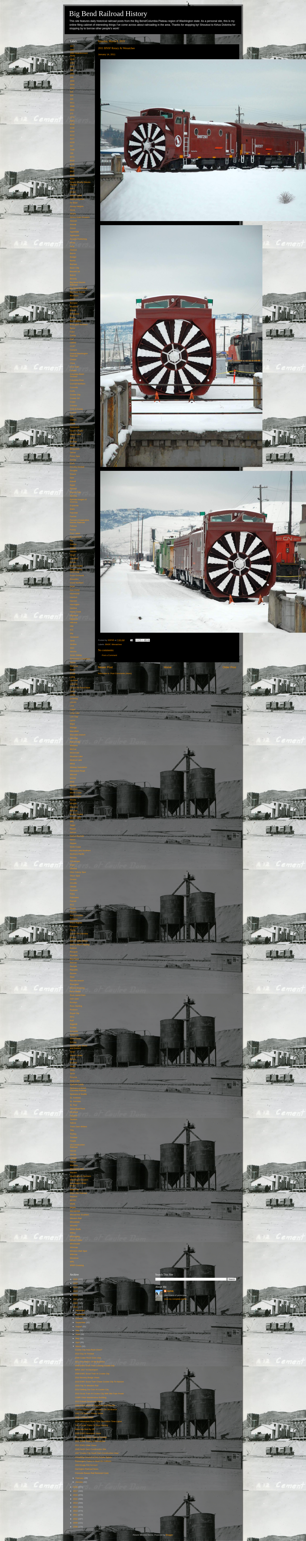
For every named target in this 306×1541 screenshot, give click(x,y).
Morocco (74, 807)
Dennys (73, 441)
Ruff (72, 1020)
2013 (75, 1507)
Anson (73, 228)
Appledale (74, 232)
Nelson (73, 832)
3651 (72, 110)
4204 (72, 131)
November (81, 1314)
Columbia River (77, 380)
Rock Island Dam (78, 995)
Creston (73, 405)
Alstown (73, 221)
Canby (73, 335)
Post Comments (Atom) (121, 673)
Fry (71, 540)
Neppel (73, 843)
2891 (72, 74)
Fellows (73, 526)
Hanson (73, 601)
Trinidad (73, 1137)
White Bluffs (75, 1229)
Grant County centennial (76, 570)
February (80, 1478)
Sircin (72, 1073)
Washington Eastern (79, 1180)
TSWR (73, 1141)
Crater (73, 402)
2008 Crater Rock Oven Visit (88, 1358)
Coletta (73, 370)
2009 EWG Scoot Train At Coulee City (92, 1374)
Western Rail (76, 1218)
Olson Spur (75, 876)
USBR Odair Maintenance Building (90, 1397)
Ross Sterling (76, 1006)
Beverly (73, 279)
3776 (72, 117)
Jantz (72, 640)
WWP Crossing (77, 1265)
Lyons (72, 720)
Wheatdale (75, 1222)
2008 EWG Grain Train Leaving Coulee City (94, 1366)
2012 (75, 1511)
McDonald (74, 753)
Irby (71, 633)
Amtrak (73, 224)
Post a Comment (109, 655)
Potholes (74, 919)
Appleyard (74, 235)
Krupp (72, 673)
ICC (71, 630)
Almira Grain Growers (80, 217)
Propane (74, 926)
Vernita (73, 1154)
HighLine (74, 619)
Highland (74, 615)
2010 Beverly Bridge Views (87, 1377)
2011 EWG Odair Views (85, 1445)
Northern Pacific (77, 854)
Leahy (73, 695)
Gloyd (72, 555)
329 (71, 99)
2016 (75, 1495)
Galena (73, 544)
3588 (72, 106)
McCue (73, 749)
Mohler (73, 778)
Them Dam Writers (78, 1126)
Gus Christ (75, 590)
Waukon (73, 1196)
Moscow (74, 810)
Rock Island (75, 991)
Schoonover (75, 1038)
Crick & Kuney (76, 409)
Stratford (74, 1112)
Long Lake (74, 713)
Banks (73, 260)
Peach (73, 908)
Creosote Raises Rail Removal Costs (92, 1473)
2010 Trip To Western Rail (86, 1385)
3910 (72, 121)
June (78, 1334)
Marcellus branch (78, 735)
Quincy (73, 937)
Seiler (72, 1052)
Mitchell (73, 774)
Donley (73, 460)
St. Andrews (75, 1098)
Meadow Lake (76, 756)
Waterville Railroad (78, 1193)
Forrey (73, 530)
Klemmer (74, 666)
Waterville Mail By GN (85, 1429)
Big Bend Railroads (79, 288)
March (79, 1346)
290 (71, 77)
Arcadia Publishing (78, 239)
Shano (73, 1066)
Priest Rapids (76, 923)
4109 (72, 128)
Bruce (72, 317)
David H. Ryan (76, 431)
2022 (75, 1295)
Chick (72, 363)
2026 (75, 1279)
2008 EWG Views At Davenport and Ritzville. (95, 1405)
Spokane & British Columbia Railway (78, 1089)
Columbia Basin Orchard (77, 375)
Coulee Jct (75, 398)
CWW (72, 423)
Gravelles (74, 579)
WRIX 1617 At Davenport (86, 1370)
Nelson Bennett (77, 836)
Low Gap (74, 716)
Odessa (73, 868)
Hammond (74, 593)
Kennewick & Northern (80, 659)
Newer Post (105, 667)
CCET (73, 346)
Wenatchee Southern (79, 1215)
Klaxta (73, 662)
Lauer (72, 691)
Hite (72, 626)
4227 (72, 139)
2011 (75, 1515)
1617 (72, 46)
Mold (72, 782)
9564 (72, 179)
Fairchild (74, 513)
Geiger (73, 548)
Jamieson (74, 637)
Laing (72, 677)
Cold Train (74, 367)
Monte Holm (75, 796)
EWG (72, 509)
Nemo (72, 839)
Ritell (72, 977)
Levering (74, 698)
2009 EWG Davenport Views (88, 1433)
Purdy (72, 930)
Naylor (73, 829)
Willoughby (75, 1236)
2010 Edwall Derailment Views (89, 1401)
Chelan (73, 359)
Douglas (74, 470)
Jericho (73, 651)
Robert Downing (77, 988)
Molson (73, 785)
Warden (73, 1172)
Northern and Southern (80, 850)
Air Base (74, 203)
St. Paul (73, 1105)
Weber (73, 1207)
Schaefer (74, 1031)
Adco (72, 188)
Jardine (73, 644)
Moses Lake (75, 818)
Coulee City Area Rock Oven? (88, 1350)
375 (71, 113)
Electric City (75, 492)
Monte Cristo (76, 793)
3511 (72, 103)
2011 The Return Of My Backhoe (90, 1362)
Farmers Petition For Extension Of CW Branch (96, 1409)
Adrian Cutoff (76, 195)
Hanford (73, 597)
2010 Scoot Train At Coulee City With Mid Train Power (99, 1393)
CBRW (73, 343)
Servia (73, 1059)
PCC (72, 905)
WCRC (73, 1200)
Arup (72, 246)
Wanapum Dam (77, 1169)
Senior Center (76, 1055)
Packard (74, 890)
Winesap (74, 1247)
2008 (75, 1527)
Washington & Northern (80, 1176)
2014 (75, 1503)
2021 (75, 1299)
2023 (75, 1291)
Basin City (74, 268)
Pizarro (73, 912)
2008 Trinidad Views (84, 1417)
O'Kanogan (75, 861)
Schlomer (74, 1035)
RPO (72, 1017)
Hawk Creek (75, 612)
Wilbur (73, 1233)
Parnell (73, 901)
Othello (73, 886)
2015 (75, 1499)
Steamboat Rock (77, 1108)
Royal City (74, 1013)
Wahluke (74, 1165)
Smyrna (73, 1077)
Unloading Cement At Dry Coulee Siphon (93, 1457)
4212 (72, 135)
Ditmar (73, 452)
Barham (73, 264)
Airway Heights (77, 206)
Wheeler (74, 1225)
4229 (72, 142)
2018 (75, 1487)
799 (71, 153)
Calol (72, 332)
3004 (72, 84)
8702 (72, 164)
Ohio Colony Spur (78, 872)
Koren (72, 670)
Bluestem (74, 296)
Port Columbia (76, 915)
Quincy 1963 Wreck (79, 941)
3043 (72, 88)
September (81, 1322)
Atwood (73, 250)
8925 (72, 171)
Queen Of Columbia (79, 933)
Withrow (73, 1254)
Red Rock (74, 959)
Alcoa (72, 210)
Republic (74, 970)
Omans (73, 879)
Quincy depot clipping (79, 944)
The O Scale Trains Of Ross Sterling (91, 1425)
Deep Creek (75, 434)
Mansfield (74, 731)
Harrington (74, 604)
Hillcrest (73, 622)
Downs (73, 474)
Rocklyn (73, 1002)
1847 (72, 50)
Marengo (74, 738)
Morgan (73, 803)
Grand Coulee (76, 566)
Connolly (74, 387)
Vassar (73, 1151)
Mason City (75, 742)
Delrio (72, 438)
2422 (72, 66)
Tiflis (72, 1130)
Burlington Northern (79, 324)
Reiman (73, 963)
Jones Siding (76, 655)
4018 (72, 124)
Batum (73, 275)
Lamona (73, 684)
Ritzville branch (77, 980)
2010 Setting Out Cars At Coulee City (92, 1389)
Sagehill (73, 1024)
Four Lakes (75, 533)
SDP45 (170, 1291)
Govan (73, 562)
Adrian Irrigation (77, 199)
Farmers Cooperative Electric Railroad (79, 521)
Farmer (73, 516)
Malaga (73, 727)
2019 (75, 1307)
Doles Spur (75, 456)
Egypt (72, 485)
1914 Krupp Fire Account (86, 1465)
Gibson (73, 551)
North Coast (75, 847)
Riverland (74, 984)
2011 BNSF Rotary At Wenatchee (90, 1441)
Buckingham (75, 321)
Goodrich (74, 558)
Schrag (73, 1042)
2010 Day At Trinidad (84, 1354)
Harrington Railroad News (86, 1469)
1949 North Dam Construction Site (90, 1449)
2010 (75, 1519)
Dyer (72, 478)
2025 (75, 1283)
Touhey (73, 1134)
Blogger (169, 1535)
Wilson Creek (76, 1240)
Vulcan (73, 1162)
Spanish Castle (77, 1084)
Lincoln (73, 702)
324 (71, 92)
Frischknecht (76, 537)
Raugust (74, 952)
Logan (73, 709)
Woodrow (74, 1258)
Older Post (229, 667)
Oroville (73, 883)
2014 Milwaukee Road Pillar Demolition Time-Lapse (98, 1421)
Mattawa (74, 745)
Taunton (73, 1119)
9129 (72, 175)
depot (72, 445)
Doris (72, 463)
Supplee (74, 1116)
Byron (72, 328)
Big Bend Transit (77, 292)
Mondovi (74, 789)
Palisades (74, 897)
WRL (72, 1262)
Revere (73, 973)
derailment (74, 449)
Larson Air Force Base (80, 687)
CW (71, 416)
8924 (72, 168)
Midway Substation (78, 767)
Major (72, 724)
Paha (72, 894)
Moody (73, 800)
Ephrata (73, 496)
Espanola (74, 505)
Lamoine (74, 680)
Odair (72, 865)
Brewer (73, 310)
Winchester (75, 1244)
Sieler (72, 1070)
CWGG (73, 420)
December (81, 1310)
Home (167, 667)
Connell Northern (77, 384)
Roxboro (74, 1009)
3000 (72, 81)
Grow (72, 586)
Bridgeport (74, 314)
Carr (72, 339)
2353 (72, 63)
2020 (75, 1303)
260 (71, 70)
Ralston (73, 948)
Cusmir (73, 412)
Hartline (73, 608)
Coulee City (75, 394)
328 (71, 95)
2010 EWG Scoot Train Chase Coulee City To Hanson (99, 1382)
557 (71, 146)
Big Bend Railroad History (108, 14)
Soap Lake (75, 1081)
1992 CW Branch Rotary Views (89, 1413)
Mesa (72, 763)
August (79, 1326)
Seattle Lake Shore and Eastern (78, 1047)
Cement (73, 350)
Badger (73, 257)
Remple (73, 966)
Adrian (73, 192)
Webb (72, 1204)
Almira (73, 213)
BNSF (108, 644)
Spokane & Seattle (78, 1094)
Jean (72, 648)
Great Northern (77, 583)
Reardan (74, 955)
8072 (72, 157)
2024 (75, 1287)
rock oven (74, 999)
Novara (73, 857)
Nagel (72, 825)
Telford (73, 1123)
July (78, 1330)
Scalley (73, 1027)
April (78, 1342)
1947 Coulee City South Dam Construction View (96, 1453)
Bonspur (74, 303)
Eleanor (73, 488)
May (78, 1338)
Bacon (73, 253)
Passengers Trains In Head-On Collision (93, 1461)
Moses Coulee (76, 814)
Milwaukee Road (77, 771)
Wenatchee (117, 644)
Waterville (74, 1189)
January (79, 1482)
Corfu (72, 391)
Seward (73, 1063)
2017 (75, 1491)
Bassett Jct (75, 271)
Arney (72, 242)
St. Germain (75, 1101)
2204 (72, 59)
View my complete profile (175, 1299)
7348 (72, 150)
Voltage (73, 1158)
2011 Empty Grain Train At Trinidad (91, 1437)
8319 (72, 160)
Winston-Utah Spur (78, 1251)
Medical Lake (76, 760)
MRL (72, 821)
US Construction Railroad (77, 1146)
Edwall (73, 481)
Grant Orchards (77, 575)
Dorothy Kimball (77, 467)
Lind (72, 706)
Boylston (74, 306)
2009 (75, 1523)
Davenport (74, 427)
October (79, 1318)
